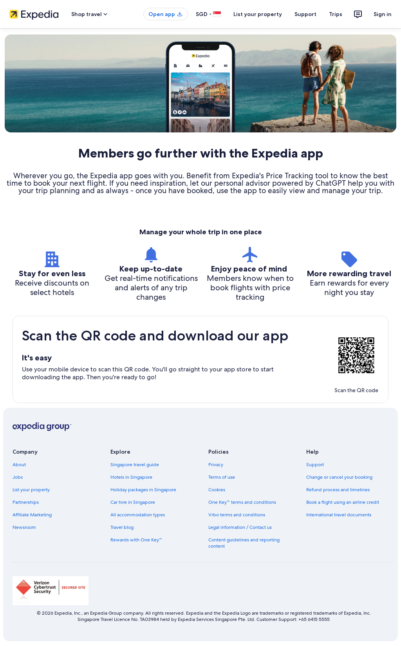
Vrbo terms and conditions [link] (236, 515)
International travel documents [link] (338, 515)
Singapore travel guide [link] (134, 464)
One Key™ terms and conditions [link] (242, 502)
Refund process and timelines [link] (338, 490)
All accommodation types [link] (137, 515)
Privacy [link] (215, 464)
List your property (257, 14)
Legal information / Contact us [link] (240, 527)
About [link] (19, 464)
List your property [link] (31, 490)
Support (305, 14)
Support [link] (315, 464)
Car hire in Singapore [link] (132, 502)
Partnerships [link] (26, 502)
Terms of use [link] (221, 477)
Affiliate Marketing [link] (32, 515)
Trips (335, 14)
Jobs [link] (18, 477)
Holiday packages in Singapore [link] (143, 490)
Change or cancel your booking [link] (339, 477)
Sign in (383, 14)
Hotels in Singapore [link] (131, 477)
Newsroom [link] (24, 527)
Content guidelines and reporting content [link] (244, 543)
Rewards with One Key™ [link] (136, 540)
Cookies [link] (216, 490)
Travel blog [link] (122, 527)
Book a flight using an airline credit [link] (342, 502)
